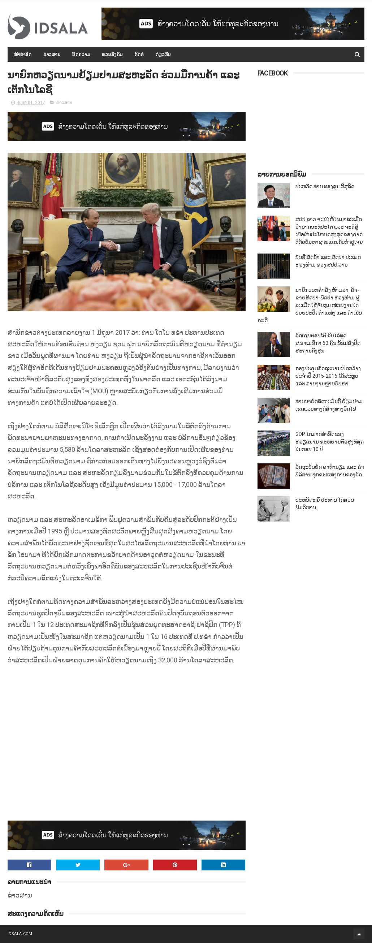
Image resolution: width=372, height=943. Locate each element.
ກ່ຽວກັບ (163, 54)
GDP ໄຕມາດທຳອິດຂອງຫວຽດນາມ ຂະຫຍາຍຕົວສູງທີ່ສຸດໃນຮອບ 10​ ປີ (329, 441)
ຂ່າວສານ (51, 54)
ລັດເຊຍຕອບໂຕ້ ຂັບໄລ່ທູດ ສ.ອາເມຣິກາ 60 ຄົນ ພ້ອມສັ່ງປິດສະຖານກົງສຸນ (327, 343)
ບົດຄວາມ (81, 54)
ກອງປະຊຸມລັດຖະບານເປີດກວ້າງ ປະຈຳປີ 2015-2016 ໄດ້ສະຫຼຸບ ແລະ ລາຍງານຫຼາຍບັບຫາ (328, 375)
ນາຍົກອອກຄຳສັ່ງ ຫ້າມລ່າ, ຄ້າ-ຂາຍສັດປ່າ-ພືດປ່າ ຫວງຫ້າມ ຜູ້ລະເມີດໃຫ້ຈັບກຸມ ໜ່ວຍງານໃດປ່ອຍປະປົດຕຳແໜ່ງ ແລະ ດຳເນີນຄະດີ (310, 305)
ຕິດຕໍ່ (139, 54)
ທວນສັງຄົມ (112, 54)
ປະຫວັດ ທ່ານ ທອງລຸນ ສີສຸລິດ (324, 186)
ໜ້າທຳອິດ (22, 54)
